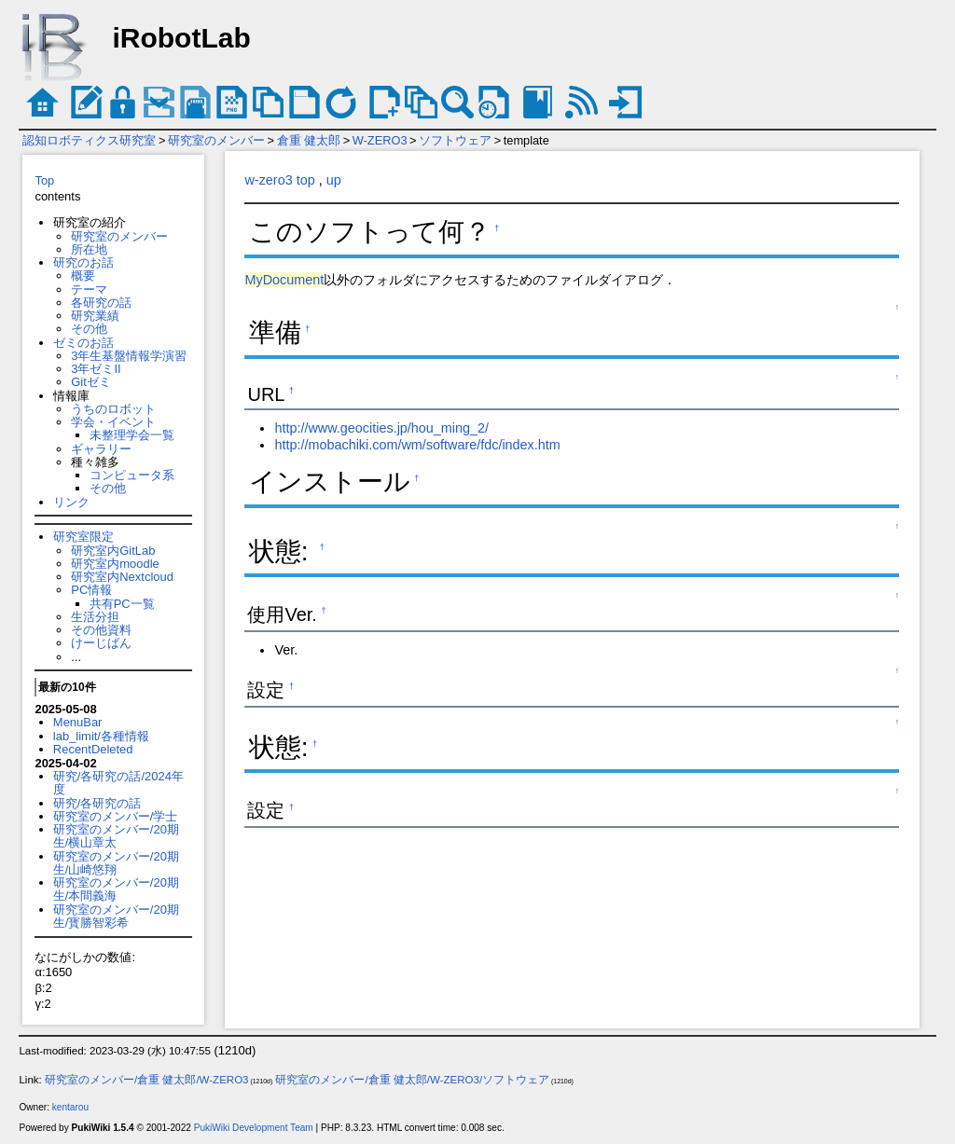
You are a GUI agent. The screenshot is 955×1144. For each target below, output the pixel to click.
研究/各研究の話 (97, 803)
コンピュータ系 (132, 475)
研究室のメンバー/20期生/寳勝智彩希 (116, 916)
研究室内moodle (115, 564)
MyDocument (284, 279)
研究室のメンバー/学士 (115, 816)
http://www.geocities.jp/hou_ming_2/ (381, 427)
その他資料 (101, 630)
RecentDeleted (93, 749)
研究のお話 (83, 262)
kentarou (70, 1107)
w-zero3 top (279, 179)
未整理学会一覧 (132, 435)
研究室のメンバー (216, 140)
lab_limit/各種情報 (101, 736)
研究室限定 (83, 537)
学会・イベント (113, 422)
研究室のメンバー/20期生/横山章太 (116, 835)
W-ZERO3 (380, 140)
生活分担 (95, 617)
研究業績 (95, 316)
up (333, 179)
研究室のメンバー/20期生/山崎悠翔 (116, 862)
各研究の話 (101, 303)
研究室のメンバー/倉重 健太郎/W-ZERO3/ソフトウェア (412, 1079)
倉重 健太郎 (309, 140)
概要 (83, 276)
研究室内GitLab (113, 551)
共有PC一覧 (122, 604)
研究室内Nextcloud (122, 577)
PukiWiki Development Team (253, 1128)
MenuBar (78, 722)
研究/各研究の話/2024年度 (118, 782)
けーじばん (101, 643)
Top (44, 180)
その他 (89, 329)
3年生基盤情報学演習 (129, 356)
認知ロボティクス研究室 (89, 140)
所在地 (89, 249)
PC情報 (91, 590)
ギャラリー (101, 449)
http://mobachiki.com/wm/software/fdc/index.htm (417, 444)
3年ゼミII (95, 369)
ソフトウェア (455, 140)
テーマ (89, 289)
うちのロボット (113, 409)
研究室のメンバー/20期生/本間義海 (116, 889)
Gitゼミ (91, 382)
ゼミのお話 (83, 343)
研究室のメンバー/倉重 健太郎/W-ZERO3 (147, 1079)
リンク (71, 502)
